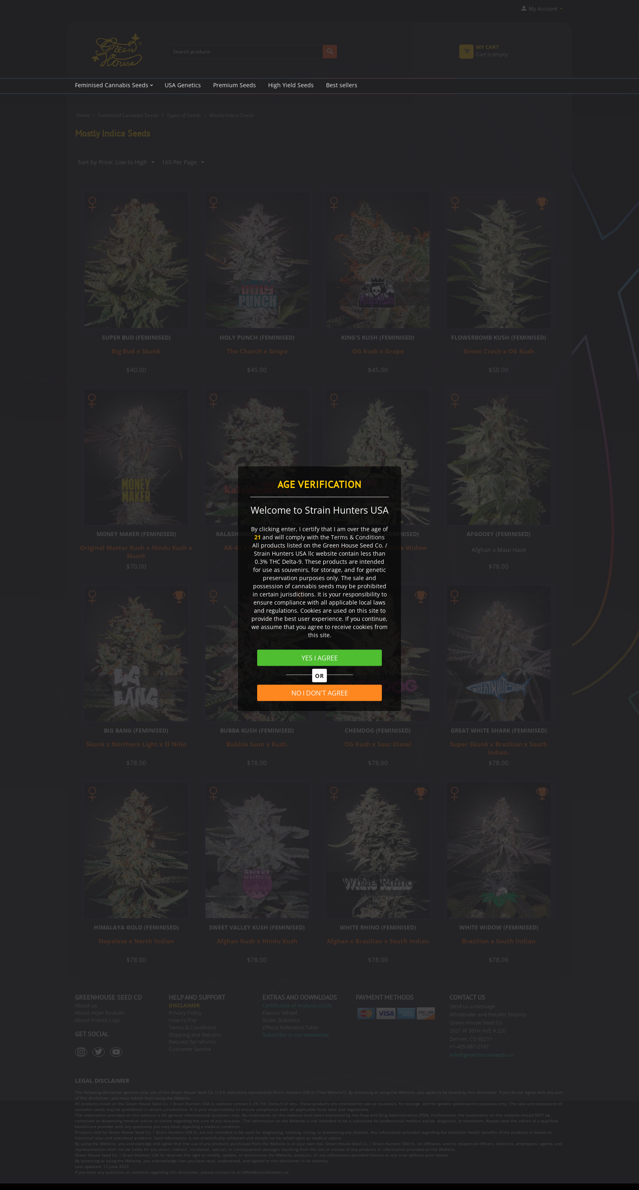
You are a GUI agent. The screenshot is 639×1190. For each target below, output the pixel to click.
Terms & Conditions (358, 537)
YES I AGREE (320, 657)
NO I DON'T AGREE (319, 693)
